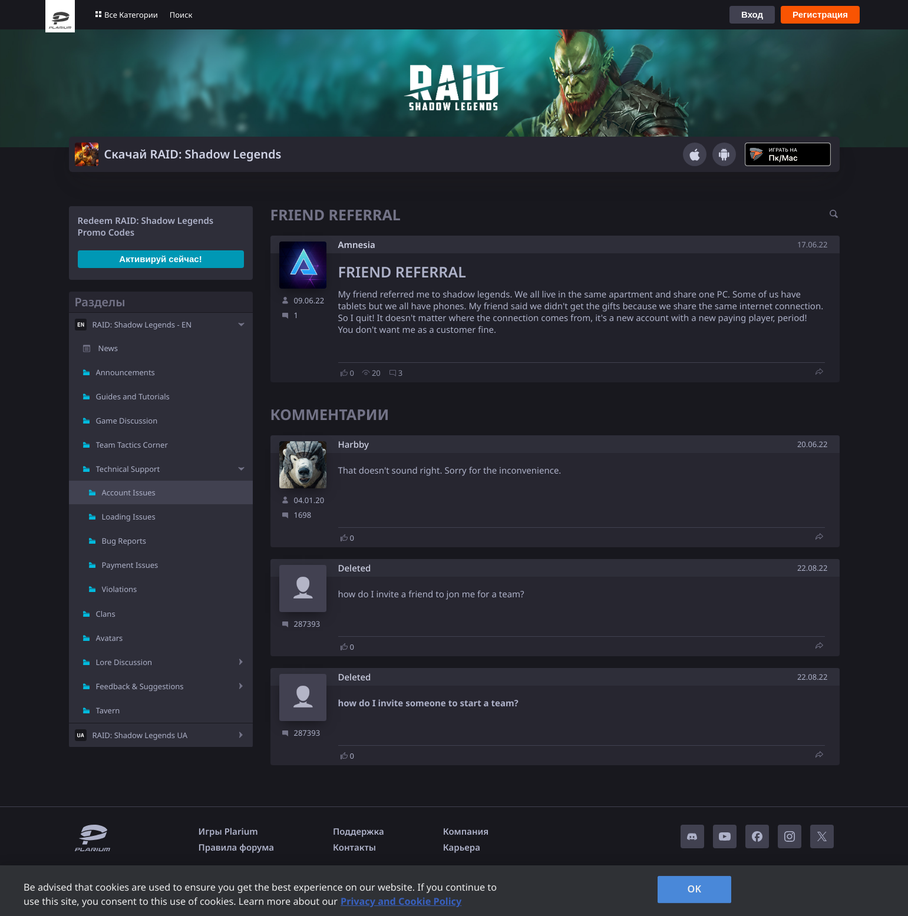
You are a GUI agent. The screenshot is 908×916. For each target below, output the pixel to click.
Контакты (354, 848)
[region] (454, 890)
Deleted (354, 568)
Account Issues (129, 492)
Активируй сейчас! (160, 259)
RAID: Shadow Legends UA (140, 735)
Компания (466, 832)
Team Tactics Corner (132, 444)
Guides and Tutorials (133, 396)
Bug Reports (124, 540)
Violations (119, 589)
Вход (752, 14)
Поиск (181, 14)
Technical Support (128, 469)
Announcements (125, 372)
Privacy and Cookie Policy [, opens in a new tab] (401, 901)
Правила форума (237, 848)
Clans (105, 614)
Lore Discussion (124, 662)
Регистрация (820, 14)
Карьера (461, 848)
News (108, 348)
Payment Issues (130, 565)
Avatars (109, 638)
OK (695, 888)
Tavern (108, 710)
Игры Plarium (228, 832)
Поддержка (358, 832)
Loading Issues (129, 516)
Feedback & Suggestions (140, 686)
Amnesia (356, 245)
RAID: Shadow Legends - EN (142, 324)
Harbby (353, 445)
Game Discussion (127, 420)
